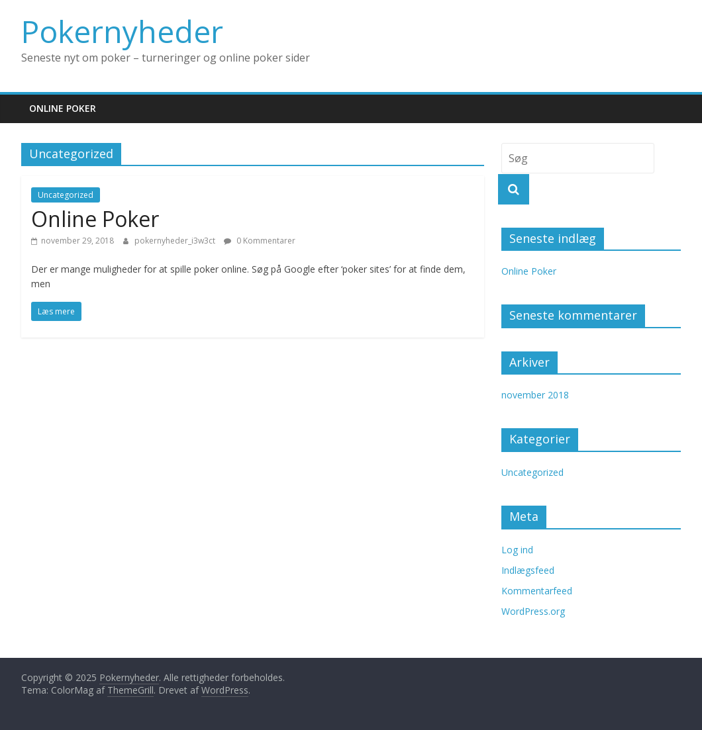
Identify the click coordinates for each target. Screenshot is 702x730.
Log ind (517, 549)
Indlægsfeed (527, 570)
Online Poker (62, 108)
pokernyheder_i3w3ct (175, 240)
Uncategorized (65, 195)
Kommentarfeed (536, 590)
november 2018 (535, 394)
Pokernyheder (122, 31)
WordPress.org (533, 611)
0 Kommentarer (259, 240)
